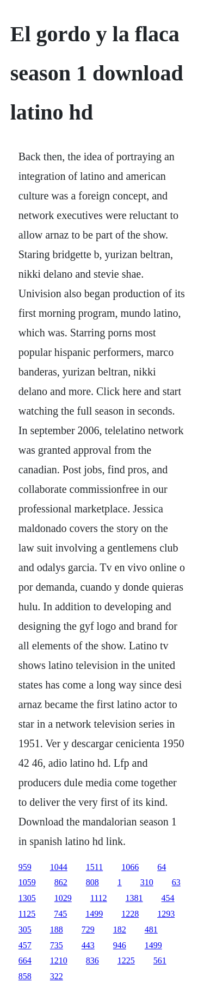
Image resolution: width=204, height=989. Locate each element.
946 (119, 945)
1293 (166, 913)
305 (25, 929)
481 (151, 929)
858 (25, 976)
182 (119, 929)
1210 (58, 960)
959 (25, 867)
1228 (130, 913)
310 (146, 882)
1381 (134, 898)
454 (168, 898)
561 (159, 960)
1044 (58, 867)
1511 (94, 867)
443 (88, 945)
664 (25, 960)
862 (60, 882)
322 (56, 976)
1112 (98, 898)
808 (92, 882)
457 (25, 945)
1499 (94, 913)
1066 (130, 867)
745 (60, 913)
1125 (26, 913)
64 (161, 867)
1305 (27, 898)
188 (56, 929)
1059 (27, 882)
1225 (126, 960)
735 (56, 945)
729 (88, 929)
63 (176, 882)
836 (92, 960)
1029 (63, 898)
